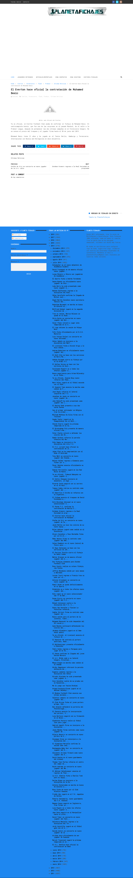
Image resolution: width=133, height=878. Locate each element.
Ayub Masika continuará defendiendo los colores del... (68, 622)
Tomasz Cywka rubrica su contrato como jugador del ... (67, 484)
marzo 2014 (57, 854)
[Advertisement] (26, 40)
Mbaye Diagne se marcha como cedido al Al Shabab (67, 659)
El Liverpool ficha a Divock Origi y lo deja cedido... (68, 342)
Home (12, 77)
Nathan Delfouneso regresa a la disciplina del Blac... (64, 287)
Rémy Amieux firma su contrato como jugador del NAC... (66, 535)
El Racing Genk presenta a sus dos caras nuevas (66, 402)
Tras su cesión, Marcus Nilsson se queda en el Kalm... (66, 310)
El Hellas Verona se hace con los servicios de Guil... (65, 361)
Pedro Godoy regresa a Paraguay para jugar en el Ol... (67, 645)
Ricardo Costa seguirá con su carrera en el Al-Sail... (67, 480)
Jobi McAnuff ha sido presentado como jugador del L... (67, 397)
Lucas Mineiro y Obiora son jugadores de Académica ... (67, 270)
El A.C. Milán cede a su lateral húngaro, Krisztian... (65, 654)
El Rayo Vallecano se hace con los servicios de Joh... (66, 544)
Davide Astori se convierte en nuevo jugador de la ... (66, 827)
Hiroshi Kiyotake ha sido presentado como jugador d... (66, 673)
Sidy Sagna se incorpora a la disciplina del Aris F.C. (64, 439)
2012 (53, 866)
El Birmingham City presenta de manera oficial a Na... (67, 425)
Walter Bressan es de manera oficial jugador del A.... (67, 553)
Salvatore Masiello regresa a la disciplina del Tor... (65, 818)
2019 (53, 230)
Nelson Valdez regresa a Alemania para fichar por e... (67, 457)
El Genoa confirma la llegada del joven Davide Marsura (68, 650)
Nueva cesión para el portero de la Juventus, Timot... (66, 613)
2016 (53, 236)
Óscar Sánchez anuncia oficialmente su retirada (67, 462)
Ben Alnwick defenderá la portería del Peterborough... (67, 703)
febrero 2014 (58, 857)
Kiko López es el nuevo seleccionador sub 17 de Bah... (67, 590)
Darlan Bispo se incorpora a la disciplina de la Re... (64, 777)
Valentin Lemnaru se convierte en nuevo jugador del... (68, 694)
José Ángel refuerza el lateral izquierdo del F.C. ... (64, 388)
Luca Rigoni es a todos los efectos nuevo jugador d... (66, 804)
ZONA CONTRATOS (61, 77)
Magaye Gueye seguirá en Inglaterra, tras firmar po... (67, 800)
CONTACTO (26, 2)
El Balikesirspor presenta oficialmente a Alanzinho (68, 641)
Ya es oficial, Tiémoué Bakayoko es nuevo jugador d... (66, 471)
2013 (53, 863)
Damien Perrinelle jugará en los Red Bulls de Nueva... (67, 466)
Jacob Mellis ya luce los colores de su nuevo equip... (68, 521)
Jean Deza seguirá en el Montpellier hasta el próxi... (66, 809)
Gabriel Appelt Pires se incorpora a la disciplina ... (68, 722)
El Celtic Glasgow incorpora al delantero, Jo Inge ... (64, 475)
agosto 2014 (58, 255)
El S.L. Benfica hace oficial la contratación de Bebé (65, 841)
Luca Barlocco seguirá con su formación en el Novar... (68, 712)
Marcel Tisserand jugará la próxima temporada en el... (66, 836)
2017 (53, 233)
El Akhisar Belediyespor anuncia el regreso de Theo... (66, 767)
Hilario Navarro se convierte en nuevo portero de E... (67, 731)
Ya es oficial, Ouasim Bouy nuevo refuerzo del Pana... (65, 374)
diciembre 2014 (59, 244)
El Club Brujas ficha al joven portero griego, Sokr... (67, 699)
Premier (47, 83)
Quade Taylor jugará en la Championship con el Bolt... (64, 416)
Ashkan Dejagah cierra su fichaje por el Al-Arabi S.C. (67, 356)
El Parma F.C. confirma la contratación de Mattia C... (64, 503)
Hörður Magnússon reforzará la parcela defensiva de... (67, 664)
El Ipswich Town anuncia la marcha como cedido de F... (68, 383)
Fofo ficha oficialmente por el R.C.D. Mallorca (67, 328)
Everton (20, 83)
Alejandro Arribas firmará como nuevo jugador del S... (67, 749)
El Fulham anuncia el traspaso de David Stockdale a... (68, 494)
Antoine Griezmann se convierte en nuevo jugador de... (66, 576)
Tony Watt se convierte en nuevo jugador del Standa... (65, 452)
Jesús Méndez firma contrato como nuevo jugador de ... (68, 726)
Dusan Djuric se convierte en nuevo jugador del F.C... (66, 595)
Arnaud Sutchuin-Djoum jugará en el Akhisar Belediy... (66, 685)
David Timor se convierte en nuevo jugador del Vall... (66, 813)
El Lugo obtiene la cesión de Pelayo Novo (67, 324)
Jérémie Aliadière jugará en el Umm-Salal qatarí (67, 627)
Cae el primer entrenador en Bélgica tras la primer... (67, 406)
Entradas (16, 230)
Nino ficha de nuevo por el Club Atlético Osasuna (65, 786)
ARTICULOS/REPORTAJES (44, 77)
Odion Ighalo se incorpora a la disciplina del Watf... (64, 338)
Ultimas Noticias (60, 83)
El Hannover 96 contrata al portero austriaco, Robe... (66, 636)
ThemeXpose (23, 875)
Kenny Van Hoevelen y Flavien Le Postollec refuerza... (65, 604)
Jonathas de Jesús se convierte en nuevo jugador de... (66, 393)
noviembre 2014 (59, 247)
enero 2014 (57, 860)
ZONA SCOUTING (75, 77)
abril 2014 (57, 851)
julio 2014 (57, 258)
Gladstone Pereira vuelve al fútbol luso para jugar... (66, 717)
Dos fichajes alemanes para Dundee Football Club (66, 558)
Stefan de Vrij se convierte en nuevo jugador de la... (67, 517)
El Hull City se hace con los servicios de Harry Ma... (68, 351)
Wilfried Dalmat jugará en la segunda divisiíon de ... (67, 305)
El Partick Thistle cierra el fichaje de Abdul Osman (67, 549)
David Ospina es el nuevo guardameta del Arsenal (67, 754)
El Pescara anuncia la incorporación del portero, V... (67, 708)
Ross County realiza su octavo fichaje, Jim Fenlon (68, 563)
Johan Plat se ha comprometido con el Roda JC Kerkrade (67, 448)
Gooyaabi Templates (47, 875)
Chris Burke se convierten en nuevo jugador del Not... (66, 315)
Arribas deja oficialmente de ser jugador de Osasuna (65, 832)
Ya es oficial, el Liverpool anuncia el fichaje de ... (68, 631)
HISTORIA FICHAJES (91, 77)
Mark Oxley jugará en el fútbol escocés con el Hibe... (68, 379)
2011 (53, 869)
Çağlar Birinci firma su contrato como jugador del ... (67, 609)
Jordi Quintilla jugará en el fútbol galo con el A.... (67, 823)
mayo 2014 (57, 848)
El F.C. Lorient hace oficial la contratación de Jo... (65, 443)
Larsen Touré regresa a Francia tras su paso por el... (68, 572)
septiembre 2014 (59, 252)
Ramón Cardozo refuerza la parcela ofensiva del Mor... (66, 434)
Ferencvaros (30, 83)
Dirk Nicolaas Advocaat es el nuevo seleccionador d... (66, 498)
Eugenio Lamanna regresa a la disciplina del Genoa (64, 668)
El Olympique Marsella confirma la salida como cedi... (66, 740)
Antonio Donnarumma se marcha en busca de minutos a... (67, 781)
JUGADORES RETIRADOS (25, 77)
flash (40, 83)
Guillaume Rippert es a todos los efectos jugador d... (65, 365)
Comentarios (17, 234)
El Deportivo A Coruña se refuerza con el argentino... (67, 489)
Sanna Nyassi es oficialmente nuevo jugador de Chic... (66, 278)
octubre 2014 (58, 249)
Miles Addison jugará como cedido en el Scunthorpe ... (68, 526)
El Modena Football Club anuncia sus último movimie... (67, 689)
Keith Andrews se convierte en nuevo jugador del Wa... (66, 763)
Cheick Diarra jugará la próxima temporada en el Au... (65, 420)
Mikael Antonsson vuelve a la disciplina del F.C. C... (64, 599)
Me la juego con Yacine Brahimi (65, 681)
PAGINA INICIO (16, 2)
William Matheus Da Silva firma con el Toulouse (67, 411)
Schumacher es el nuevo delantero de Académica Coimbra (67, 261)
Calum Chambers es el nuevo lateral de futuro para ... (67, 540)
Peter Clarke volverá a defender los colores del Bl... (67, 429)
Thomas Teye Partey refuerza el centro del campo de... (68, 758)
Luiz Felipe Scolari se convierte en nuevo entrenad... (67, 333)
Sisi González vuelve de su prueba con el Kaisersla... (67, 677)
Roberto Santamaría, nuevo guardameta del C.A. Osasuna (67, 795)
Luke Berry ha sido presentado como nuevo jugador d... (66, 282)
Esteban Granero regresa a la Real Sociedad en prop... (66, 508)
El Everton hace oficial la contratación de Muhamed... (64, 512)
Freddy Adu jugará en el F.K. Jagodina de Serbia (67, 790)
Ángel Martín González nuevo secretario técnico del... (68, 296)
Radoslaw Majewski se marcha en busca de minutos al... (67, 301)
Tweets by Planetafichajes (99, 88)
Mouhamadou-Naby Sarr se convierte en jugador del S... (67, 745)
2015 (53, 238)
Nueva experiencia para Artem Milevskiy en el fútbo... (68, 370)
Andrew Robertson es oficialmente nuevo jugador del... (68, 347)
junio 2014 (57, 846)
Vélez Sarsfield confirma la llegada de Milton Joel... (68, 292)
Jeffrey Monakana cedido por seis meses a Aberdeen (68, 567)
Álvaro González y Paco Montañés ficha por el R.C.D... (67, 530)
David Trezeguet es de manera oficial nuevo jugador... (67, 266)
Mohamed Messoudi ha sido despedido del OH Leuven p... (68, 618)
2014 (53, 241)
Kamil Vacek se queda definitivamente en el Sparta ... (67, 581)
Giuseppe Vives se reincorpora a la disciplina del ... (66, 735)
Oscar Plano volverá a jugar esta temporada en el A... (65, 319)
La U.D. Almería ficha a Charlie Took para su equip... (67, 772)
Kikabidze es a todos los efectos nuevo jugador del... (68, 586)
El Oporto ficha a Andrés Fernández (66, 274)
